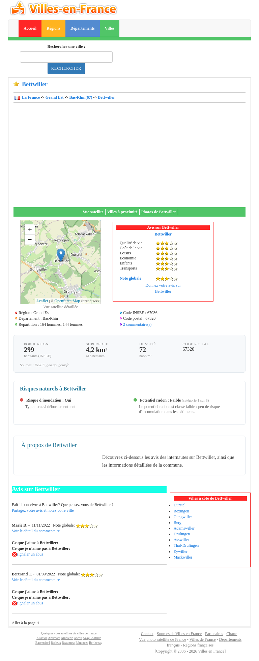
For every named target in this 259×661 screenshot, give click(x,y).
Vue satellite (93, 212)
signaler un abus (30, 554)
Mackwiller (183, 557)
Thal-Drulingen (186, 545)
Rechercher (66, 68)
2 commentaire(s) (137, 324)
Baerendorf (42, 642)
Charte (231, 633)
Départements (82, 28)
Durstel (179, 505)
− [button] (30, 239)
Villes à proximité (122, 212)
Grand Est (55, 97)
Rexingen (181, 511)
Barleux (56, 642)
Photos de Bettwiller (158, 212)
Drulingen (182, 534)
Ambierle (67, 638)
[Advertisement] (129, 156)
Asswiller (181, 539)
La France (30, 97)
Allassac (42, 638)
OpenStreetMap (67, 300)
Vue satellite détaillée (60, 307)
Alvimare (54, 638)
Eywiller (181, 551)
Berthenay (95, 642)
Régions (53, 28)
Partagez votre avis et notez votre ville (43, 510)
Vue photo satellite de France (162, 639)
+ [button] (30, 229)
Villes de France (203, 639)
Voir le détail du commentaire (36, 531)
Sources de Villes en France (179, 633)
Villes (109, 28)
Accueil (30, 28)
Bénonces (82, 642)
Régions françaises (198, 645)
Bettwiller (106, 97)
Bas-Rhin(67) (80, 97)
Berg (177, 522)
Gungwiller (183, 516)
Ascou (78, 638)
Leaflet (42, 300)
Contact (147, 633)
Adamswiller (184, 528)
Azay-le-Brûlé (92, 638)
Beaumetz (68, 642)
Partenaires (214, 633)
